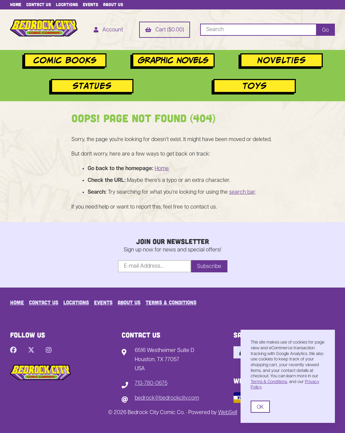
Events (90, 4)
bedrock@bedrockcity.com (167, 398)
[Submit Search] (325, 30)
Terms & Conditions (171, 302)
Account (108, 30)
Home (15, 4)
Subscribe (209, 266)
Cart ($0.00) (164, 30)
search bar (242, 192)
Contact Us (38, 4)
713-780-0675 (151, 383)
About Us (113, 4)
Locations (67, 4)
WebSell (227, 412)
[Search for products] (258, 30)
